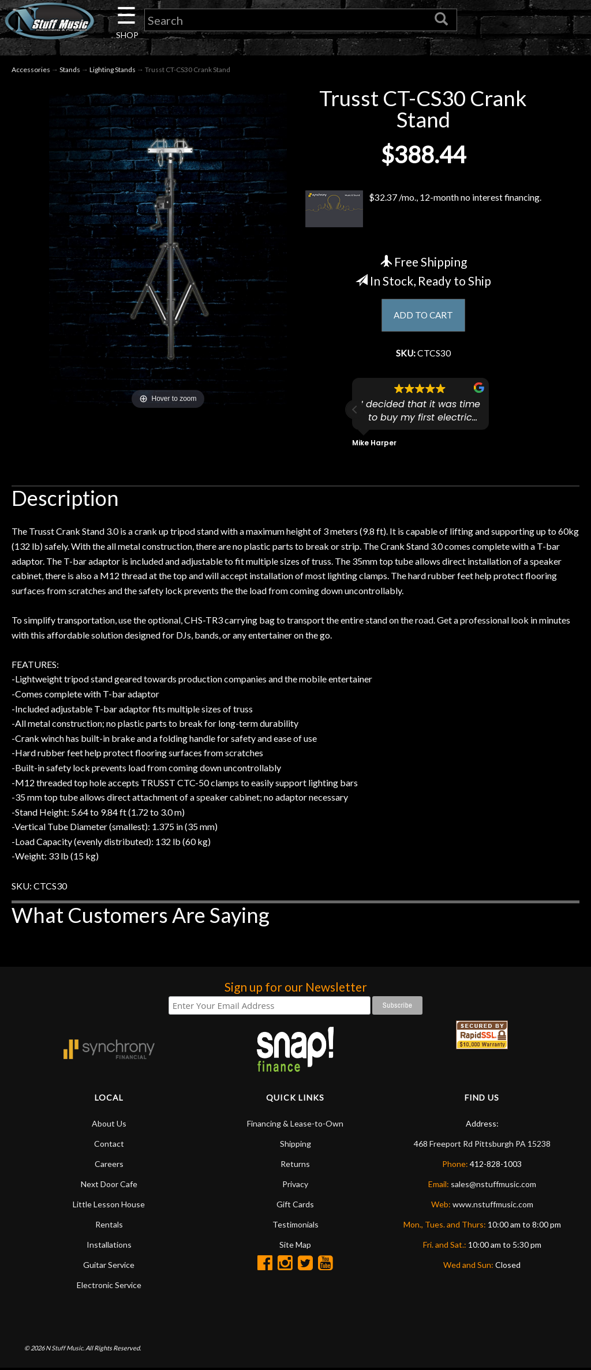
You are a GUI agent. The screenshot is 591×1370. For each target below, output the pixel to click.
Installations (109, 1246)
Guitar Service (108, 1266)
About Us (109, 1125)
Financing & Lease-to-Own (295, 1125)
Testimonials (295, 1226)
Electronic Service (109, 1287)
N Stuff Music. (65, 1349)
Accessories (31, 70)
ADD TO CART (423, 316)
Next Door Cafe (109, 1186)
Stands (69, 70)
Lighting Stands (112, 70)
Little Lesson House (109, 1206)
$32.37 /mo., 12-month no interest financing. (423, 209)
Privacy (295, 1186)
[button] (355, 411)
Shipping (295, 1145)
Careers (109, 1165)
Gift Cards (295, 1206)
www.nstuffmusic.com (492, 1206)
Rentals (109, 1226)
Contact (109, 1145)
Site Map (295, 1246)
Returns (295, 1165)
